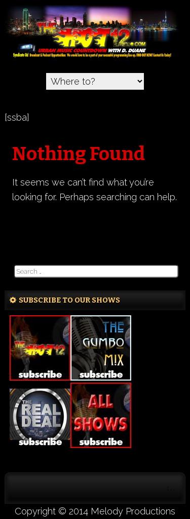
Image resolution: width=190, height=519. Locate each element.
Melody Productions (133, 511)
